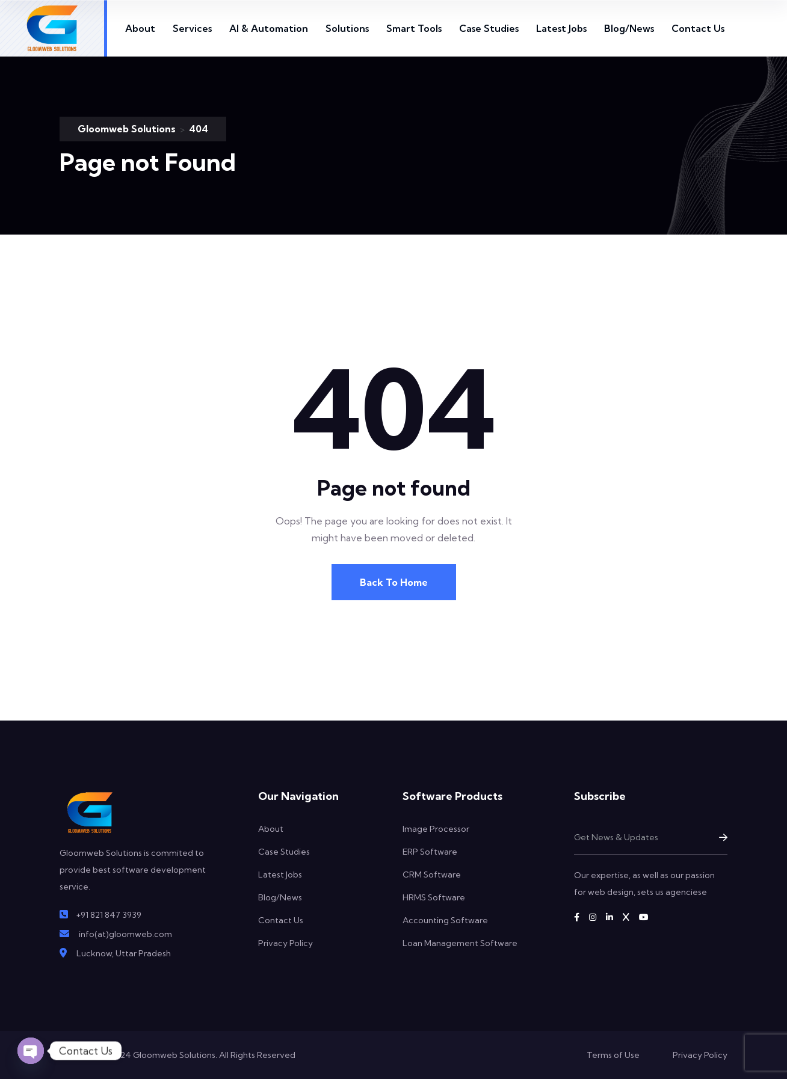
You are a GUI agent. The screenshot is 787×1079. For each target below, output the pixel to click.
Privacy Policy (285, 943)
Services (192, 28)
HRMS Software (434, 897)
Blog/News (629, 28)
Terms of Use (613, 1055)
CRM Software (432, 874)
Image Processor (436, 828)
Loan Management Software (460, 943)
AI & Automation (268, 28)
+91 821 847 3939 (108, 914)
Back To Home (394, 582)
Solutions (347, 28)
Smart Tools (414, 28)
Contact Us (697, 28)
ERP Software (430, 851)
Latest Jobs (561, 28)
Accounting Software (445, 920)
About (140, 28)
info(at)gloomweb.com (125, 934)
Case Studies (489, 28)
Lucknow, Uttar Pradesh (123, 953)
